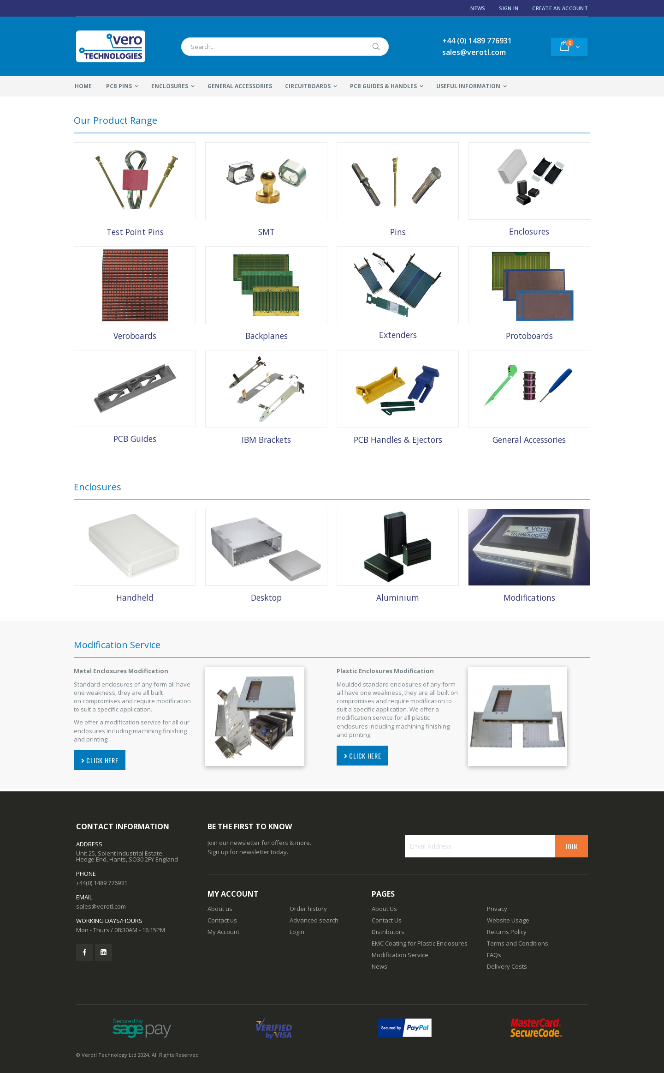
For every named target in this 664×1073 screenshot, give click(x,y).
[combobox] (285, 46)
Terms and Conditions (517, 943)
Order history (308, 908)
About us (220, 908)
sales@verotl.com (101, 906)
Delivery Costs (507, 966)
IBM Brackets (266, 439)
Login (297, 932)
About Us (384, 908)
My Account (223, 932)
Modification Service (400, 955)
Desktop (266, 597)
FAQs (494, 955)
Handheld (135, 597)
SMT (266, 231)
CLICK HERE (99, 760)
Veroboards (134, 335)
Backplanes (266, 335)
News (477, 8)
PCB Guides (134, 438)
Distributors (388, 932)
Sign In (508, 8)
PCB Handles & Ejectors (398, 439)
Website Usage (508, 920)
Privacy (497, 908)
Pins (398, 231)
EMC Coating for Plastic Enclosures (420, 943)
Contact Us (387, 920)
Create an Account (560, 8)
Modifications (529, 597)
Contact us (222, 920)
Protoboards (529, 335)
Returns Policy (507, 932)
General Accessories (529, 439)
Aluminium (397, 597)
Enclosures (529, 231)
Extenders (398, 334)
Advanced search (314, 920)
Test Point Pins (135, 231)
